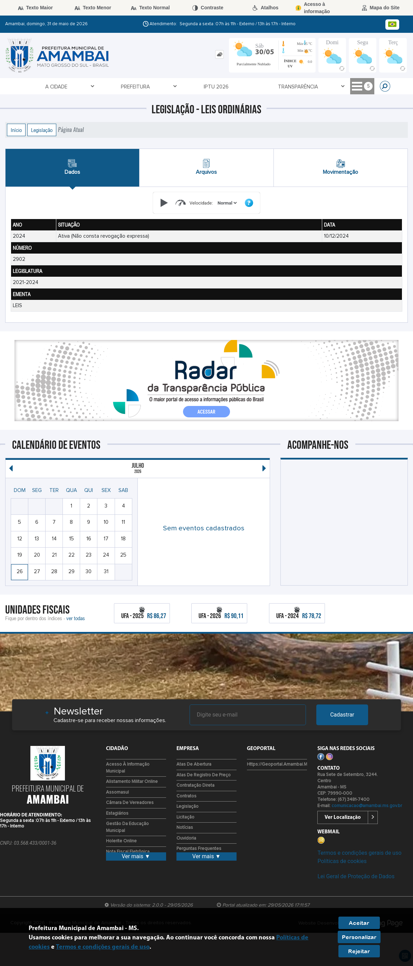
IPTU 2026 (105, 86)
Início (16, 129)
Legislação (41, 129)
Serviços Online (204, 86)
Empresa (338, 86)
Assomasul (117, 792)
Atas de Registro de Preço (203, 775)
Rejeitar (359, 951)
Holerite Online (121, 841)
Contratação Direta (195, 785)
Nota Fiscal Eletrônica (128, 852)
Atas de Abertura (193, 764)
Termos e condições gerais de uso (359, 853)
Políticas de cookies (341, 861)
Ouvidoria (186, 838)
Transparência (149, 86)
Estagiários (117, 813)
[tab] (219, 54)
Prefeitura (69, 86)
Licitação (185, 817)
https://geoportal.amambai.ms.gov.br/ (286, 764)
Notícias (184, 827)
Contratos (186, 796)
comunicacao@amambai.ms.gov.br (367, 806)
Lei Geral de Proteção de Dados (355, 876)
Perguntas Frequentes (198, 848)
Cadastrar (342, 714)
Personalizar (359, 937)
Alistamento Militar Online (132, 781)
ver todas (75, 618)
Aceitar (359, 923)
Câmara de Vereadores (130, 803)
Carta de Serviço (292, 86)
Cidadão (248, 86)
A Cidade (31, 86)
